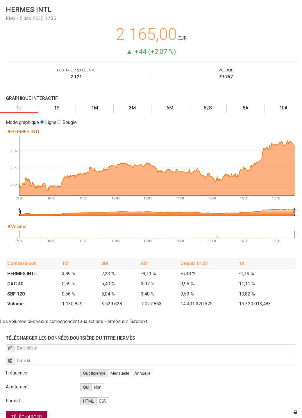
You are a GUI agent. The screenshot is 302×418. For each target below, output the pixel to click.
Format (13, 400)
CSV (103, 401)
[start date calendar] (155, 348)
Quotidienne (94, 373)
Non (97, 387)
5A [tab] (245, 108)
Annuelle (142, 373)
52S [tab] (208, 108)
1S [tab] (57, 108)
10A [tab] (283, 108)
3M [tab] (132, 108)
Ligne (48, 122)
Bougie (67, 122)
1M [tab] (94, 108)
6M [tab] (170, 108)
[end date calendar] (155, 361)
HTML (88, 401)
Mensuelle (119, 373)
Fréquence (16, 373)
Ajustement (17, 387)
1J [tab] (19, 108)
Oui (86, 387)
